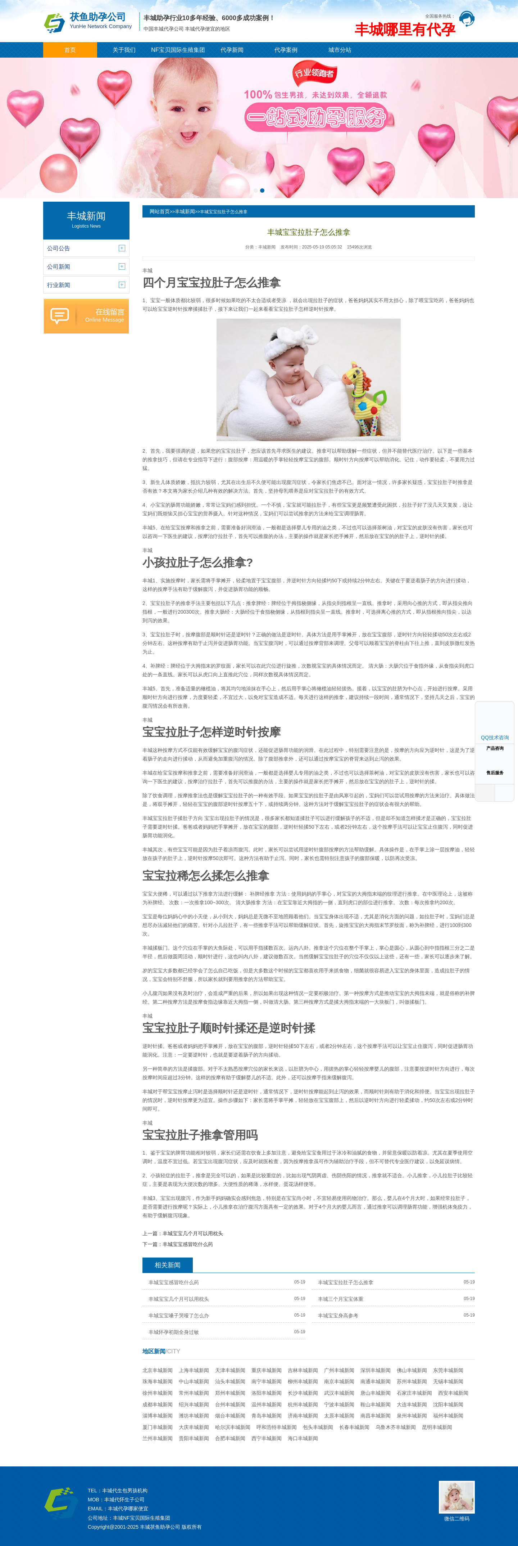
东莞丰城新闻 (448, 1370)
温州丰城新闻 (266, 1404)
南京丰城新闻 (339, 1381)
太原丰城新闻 (339, 1416)
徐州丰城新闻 (157, 1393)
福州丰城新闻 (448, 1416)
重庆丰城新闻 (266, 1370)
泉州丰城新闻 (412, 1416)
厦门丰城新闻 (157, 1427)
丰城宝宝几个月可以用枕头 (193, 1233)
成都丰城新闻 (157, 1404)
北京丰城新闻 (157, 1370)
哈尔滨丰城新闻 (232, 1427)
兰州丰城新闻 (157, 1438)
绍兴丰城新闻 (194, 1404)
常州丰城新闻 (194, 1393)
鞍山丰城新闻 (375, 1404)
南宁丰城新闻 (266, 1381)
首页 (70, 50)
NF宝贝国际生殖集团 (178, 50)
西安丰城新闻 (453, 1393)
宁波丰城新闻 (339, 1404)
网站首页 (160, 211)
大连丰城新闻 (412, 1404)
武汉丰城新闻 (339, 1393)
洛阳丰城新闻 (266, 1393)
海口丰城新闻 (303, 1438)
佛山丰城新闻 (412, 1370)
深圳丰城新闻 (375, 1370)
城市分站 (339, 50)
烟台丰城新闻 (230, 1416)
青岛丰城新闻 (266, 1416)
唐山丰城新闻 (375, 1393)
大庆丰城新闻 (194, 1427)
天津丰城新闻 (230, 1370)
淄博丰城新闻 (157, 1416)
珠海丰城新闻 (157, 1381)
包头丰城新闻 (318, 1427)
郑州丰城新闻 (230, 1393)
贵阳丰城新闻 (194, 1438)
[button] (256, 190)
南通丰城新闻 (375, 1381)
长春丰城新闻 (354, 1427)
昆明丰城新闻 (437, 1427)
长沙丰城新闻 (303, 1393)
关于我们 (124, 50)
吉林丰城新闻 (303, 1370)
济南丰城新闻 (303, 1416)
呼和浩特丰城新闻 (276, 1427)
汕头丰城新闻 (230, 1381)
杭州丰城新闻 (303, 1404)
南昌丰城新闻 (375, 1416)
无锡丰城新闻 (448, 1381)
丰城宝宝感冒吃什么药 (188, 1244)
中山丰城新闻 (194, 1381)
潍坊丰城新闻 (194, 1416)
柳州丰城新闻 (303, 1381)
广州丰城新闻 (339, 1370)
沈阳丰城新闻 (448, 1404)
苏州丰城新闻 (412, 1381)
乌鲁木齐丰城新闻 (396, 1427)
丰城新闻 (185, 211)
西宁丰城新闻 (266, 1438)
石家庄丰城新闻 (414, 1393)
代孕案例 (285, 50)
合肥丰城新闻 (230, 1438)
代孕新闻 (232, 50)
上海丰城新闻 (194, 1370)
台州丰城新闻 (230, 1404)
